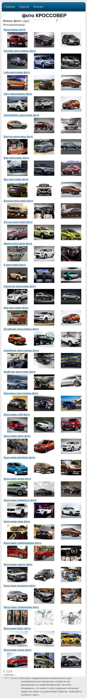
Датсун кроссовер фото (18, 222)
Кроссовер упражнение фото (21, 607)
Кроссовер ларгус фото (18, 564)
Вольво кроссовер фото (18, 200)
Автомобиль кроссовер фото (21, 115)
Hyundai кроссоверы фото (20, 50)
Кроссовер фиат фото (17, 628)
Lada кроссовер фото (17, 72)
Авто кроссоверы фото (18, 93)
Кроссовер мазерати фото (20, 585)
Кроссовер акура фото (17, 478)
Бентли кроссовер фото (18, 136)
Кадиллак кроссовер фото (20, 286)
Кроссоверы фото (15, 29)
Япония (38, 6)
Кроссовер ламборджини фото (22, 543)
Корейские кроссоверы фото (21, 350)
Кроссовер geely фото (17, 436)
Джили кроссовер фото (18, 243)
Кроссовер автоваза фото (19, 457)
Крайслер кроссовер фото (20, 371)
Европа (24, 6)
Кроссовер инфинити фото (20, 500)
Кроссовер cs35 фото (17, 414)
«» (15, 678)
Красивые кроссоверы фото (21, 393)
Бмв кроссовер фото (16, 157)
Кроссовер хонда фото (17, 650)
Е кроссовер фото (15, 264)
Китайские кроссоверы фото (21, 329)
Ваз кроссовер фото (16, 179)
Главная (9, 6)
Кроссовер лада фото (17, 521)
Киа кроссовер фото (16, 307)
